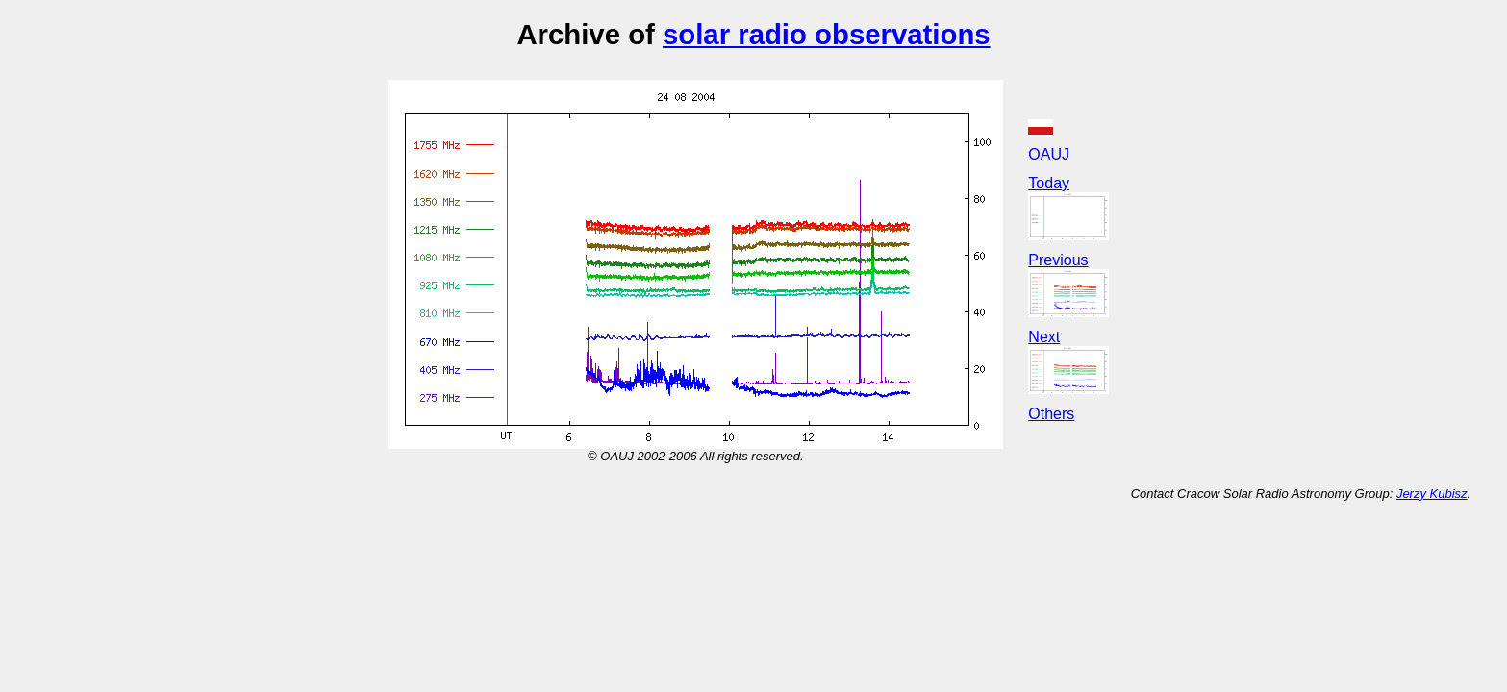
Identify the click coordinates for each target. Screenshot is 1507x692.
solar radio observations (827, 34)
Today (1048, 183)
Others (1051, 414)
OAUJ (1048, 154)
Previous (1058, 260)
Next (1044, 337)
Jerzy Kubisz (1432, 493)
